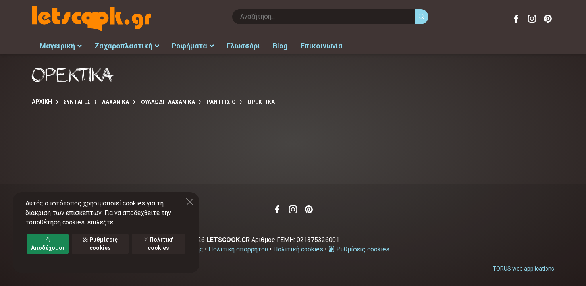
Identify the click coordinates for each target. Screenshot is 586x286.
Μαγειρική (61, 46)
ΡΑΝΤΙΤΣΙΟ (221, 102)
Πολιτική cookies (298, 249)
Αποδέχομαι (47, 243)
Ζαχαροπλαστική (126, 46)
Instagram (532, 18)
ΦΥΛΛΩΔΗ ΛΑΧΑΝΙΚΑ (168, 102)
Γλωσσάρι (243, 46)
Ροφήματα (193, 46)
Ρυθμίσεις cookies (358, 249)
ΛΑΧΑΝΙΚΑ (115, 102)
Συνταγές (77, 102)
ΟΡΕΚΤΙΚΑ (261, 102)
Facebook (516, 18)
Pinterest (548, 18)
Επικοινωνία (322, 46)
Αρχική (42, 102)
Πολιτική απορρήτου (238, 249)
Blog (280, 46)
